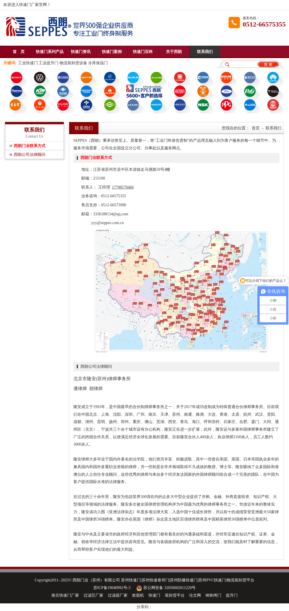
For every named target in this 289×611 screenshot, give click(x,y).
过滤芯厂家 (93, 595)
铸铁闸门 (213, 595)
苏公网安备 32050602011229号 (165, 588)
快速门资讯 (81, 52)
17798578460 (123, 187)
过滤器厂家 (118, 595)
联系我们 (205, 52)
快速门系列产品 (50, 52)
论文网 (195, 595)
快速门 (154, 595)
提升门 (232, 595)
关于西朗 (174, 52)
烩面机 (138, 595)
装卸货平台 (175, 595)
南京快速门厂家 (65, 595)
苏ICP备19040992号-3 (111, 588)
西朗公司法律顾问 (29, 154)
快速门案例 (112, 52)
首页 (256, 128)
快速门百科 (143, 52)
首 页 (19, 52)
